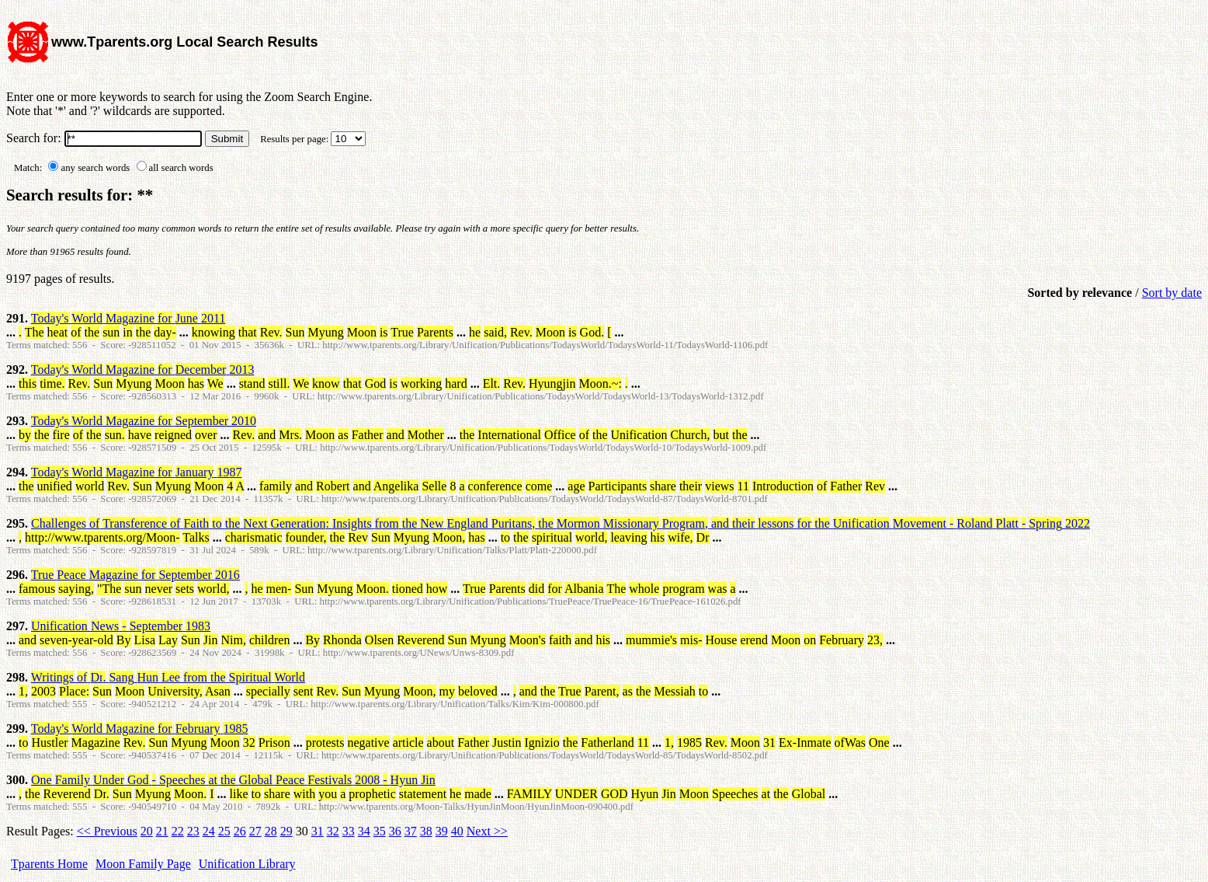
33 (348, 831)
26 (240, 831)
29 (286, 831)
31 (317, 831)
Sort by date (1172, 292)
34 (364, 831)
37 (410, 831)
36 (395, 831)
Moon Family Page (143, 863)
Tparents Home (49, 863)
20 (147, 831)
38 (426, 831)
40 (457, 831)
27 (255, 831)
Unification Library (247, 863)
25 (224, 831)
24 (209, 831)
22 (178, 831)
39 (442, 831)
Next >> (487, 831)
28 (271, 831)
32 (333, 831)
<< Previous (107, 831)
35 (379, 831)
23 (193, 831)
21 (162, 831)
